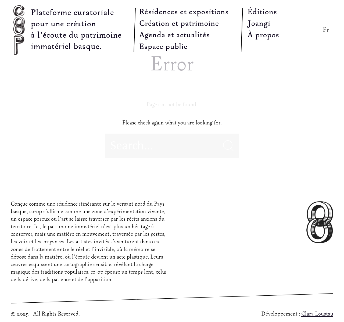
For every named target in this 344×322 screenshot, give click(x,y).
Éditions (262, 12)
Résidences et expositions (184, 12)
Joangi (259, 24)
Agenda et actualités (174, 35)
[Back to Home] (20, 29)
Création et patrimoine (179, 24)
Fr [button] (326, 30)
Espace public (163, 47)
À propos (263, 35)
